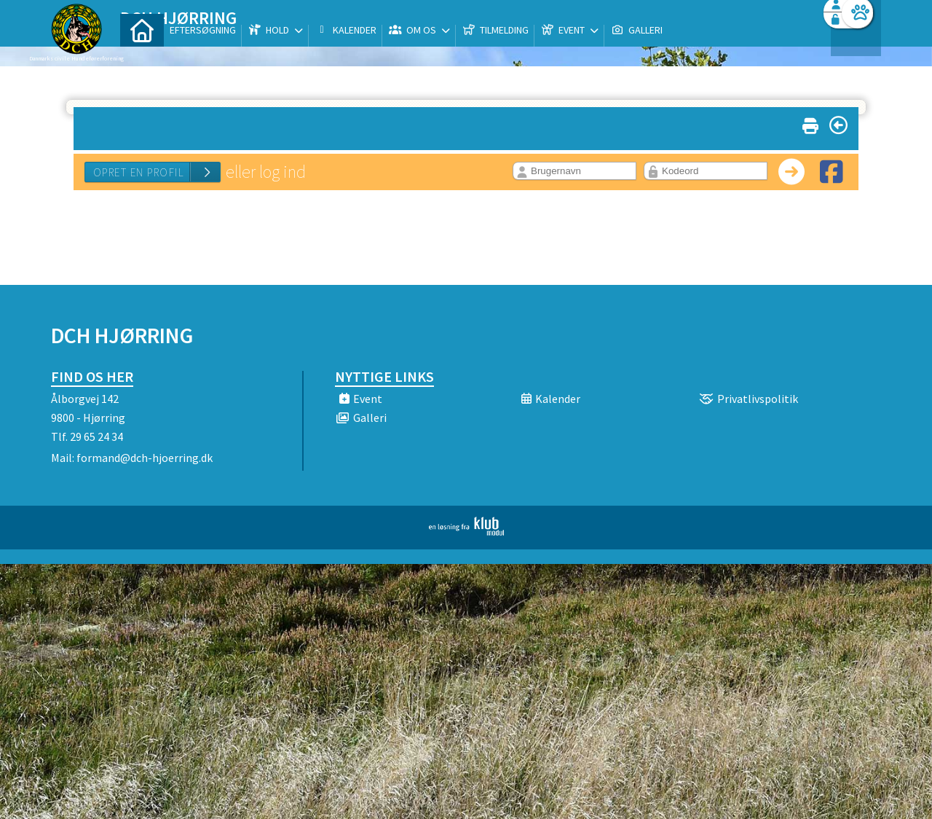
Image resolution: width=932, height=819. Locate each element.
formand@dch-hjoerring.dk (144, 457)
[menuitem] (142, 49)
